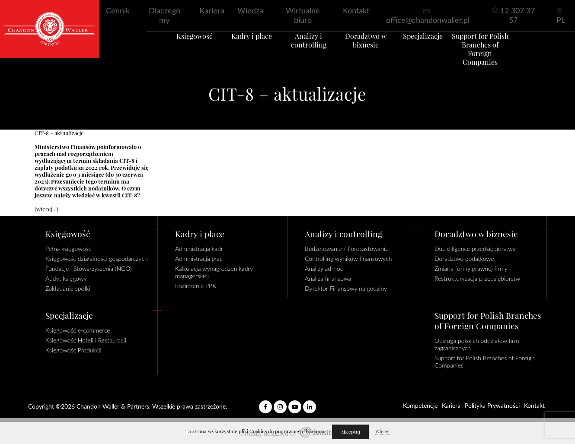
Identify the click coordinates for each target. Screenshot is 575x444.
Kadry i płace (240, 47)
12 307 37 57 (517, 16)
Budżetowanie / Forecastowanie (347, 248)
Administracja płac (199, 258)
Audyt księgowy (66, 278)
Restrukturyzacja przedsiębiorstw (477, 278)
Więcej (382, 431)
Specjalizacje (434, 47)
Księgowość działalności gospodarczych (96, 258)
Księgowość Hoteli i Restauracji (85, 340)
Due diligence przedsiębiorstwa (475, 248)
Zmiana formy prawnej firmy (471, 268)
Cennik (118, 11)
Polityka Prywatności (492, 406)
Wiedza (250, 11)
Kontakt (356, 11)
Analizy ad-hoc (324, 268)
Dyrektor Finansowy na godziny (346, 288)
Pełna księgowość (68, 248)
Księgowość (175, 47)
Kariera (211, 11)
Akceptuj (350, 432)
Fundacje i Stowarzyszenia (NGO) (88, 268)
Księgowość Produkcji (73, 350)
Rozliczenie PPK (195, 285)
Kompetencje (420, 406)
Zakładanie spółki (67, 288)
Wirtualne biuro (303, 16)
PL (560, 21)
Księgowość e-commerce (77, 330)
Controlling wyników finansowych (348, 258)
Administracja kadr (199, 248)
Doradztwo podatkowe (464, 258)
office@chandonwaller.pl (428, 21)
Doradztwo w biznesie (369, 51)
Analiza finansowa (328, 278)
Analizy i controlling (305, 47)
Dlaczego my (164, 16)
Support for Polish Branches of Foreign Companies (499, 56)
